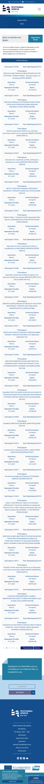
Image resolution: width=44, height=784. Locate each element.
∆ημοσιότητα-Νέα (22, 738)
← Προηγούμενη (26, 648)
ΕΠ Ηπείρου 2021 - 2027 (22, 732)
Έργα (22, 24)
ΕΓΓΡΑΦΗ (25, 692)
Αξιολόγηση (22, 735)
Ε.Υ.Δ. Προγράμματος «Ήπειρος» (13, 9)
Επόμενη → (38, 648)
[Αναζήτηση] (35, 9)
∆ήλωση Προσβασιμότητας (22, 744)
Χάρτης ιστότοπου (22, 747)
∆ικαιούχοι (22, 741)
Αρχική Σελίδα (22, 20)
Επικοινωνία (22, 750)
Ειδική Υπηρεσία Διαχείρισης (22, 725)
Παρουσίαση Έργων (35, 38)
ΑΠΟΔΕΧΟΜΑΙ (12, 781)
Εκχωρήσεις (22, 728)
